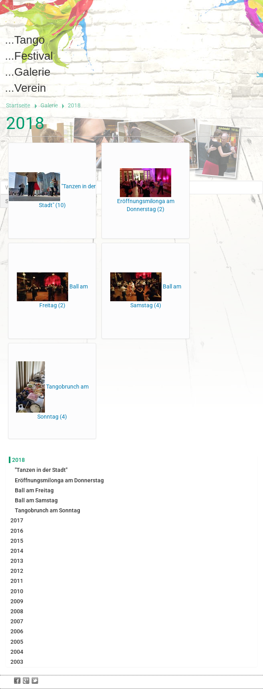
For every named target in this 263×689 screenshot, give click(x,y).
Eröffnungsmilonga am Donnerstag (59, 480)
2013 (16, 561)
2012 (16, 571)
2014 (16, 551)
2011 (16, 581)
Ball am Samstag (36, 500)
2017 (16, 520)
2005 (16, 642)
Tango (29, 40)
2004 (16, 652)
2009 (16, 601)
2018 (18, 460)
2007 (16, 621)
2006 (16, 631)
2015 (16, 541)
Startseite (18, 105)
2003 (16, 662)
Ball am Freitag (34, 490)
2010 (16, 591)
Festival (33, 56)
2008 (16, 611)
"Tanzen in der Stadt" (41, 470)
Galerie (32, 72)
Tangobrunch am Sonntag (47, 510)
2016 (16, 531)
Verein (30, 88)
